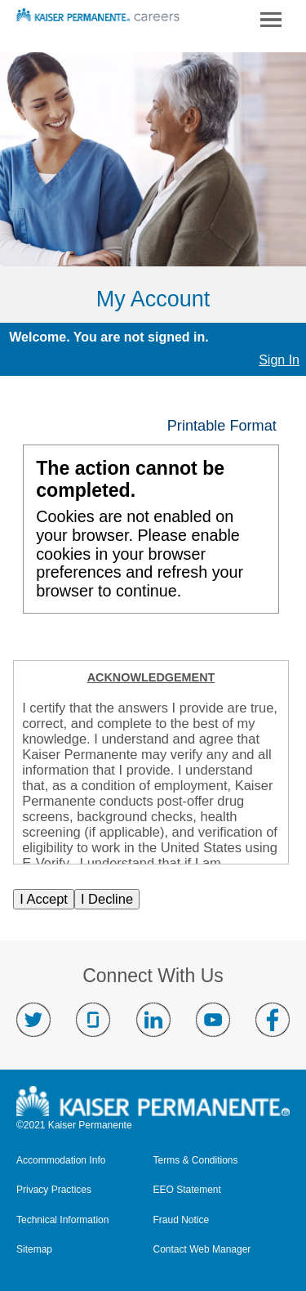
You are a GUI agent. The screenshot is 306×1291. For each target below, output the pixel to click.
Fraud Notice (181, 1220)
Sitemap (34, 1249)
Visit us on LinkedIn (153, 1019)
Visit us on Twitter (33, 1019)
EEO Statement (187, 1190)
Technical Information (62, 1220)
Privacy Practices (53, 1190)
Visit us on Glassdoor (93, 1019)
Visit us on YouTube (213, 1019)
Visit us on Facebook (272, 1019)
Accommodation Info (60, 1160)
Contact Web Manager (202, 1249)
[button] (228, 426)
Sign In (279, 360)
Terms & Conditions (195, 1160)
